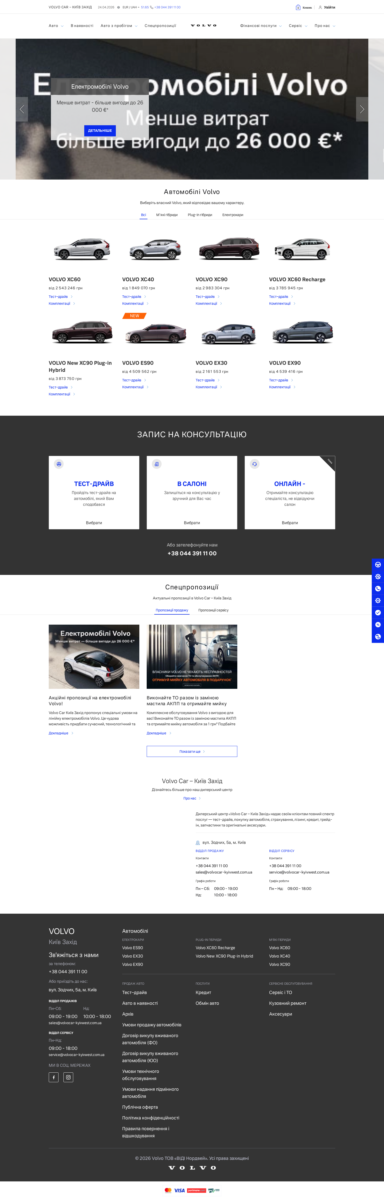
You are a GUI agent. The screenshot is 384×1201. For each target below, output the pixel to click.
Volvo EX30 (132, 956)
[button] (303, 7)
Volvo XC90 (279, 964)
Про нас (323, 25)
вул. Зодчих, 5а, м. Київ (73, 990)
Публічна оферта (140, 1107)
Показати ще (190, 751)
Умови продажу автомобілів (151, 1025)
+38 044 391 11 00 (192, 553)
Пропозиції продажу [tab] (172, 610)
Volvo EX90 (132, 964)
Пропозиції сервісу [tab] (213, 610)
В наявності (82, 25)
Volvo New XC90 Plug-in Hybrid (224, 956)
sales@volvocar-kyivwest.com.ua (224, 872)
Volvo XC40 (279, 956)
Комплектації (60, 303)
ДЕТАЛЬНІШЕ (100, 130)
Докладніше (59, 733)
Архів (127, 1014)
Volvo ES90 (132, 947)
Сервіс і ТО (280, 992)
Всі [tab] (143, 215)
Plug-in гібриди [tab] (200, 215)
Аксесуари (280, 1014)
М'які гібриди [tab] (167, 215)
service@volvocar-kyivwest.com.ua (299, 872)
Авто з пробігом (117, 25)
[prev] (22, 109)
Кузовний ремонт (287, 1003)
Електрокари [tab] (232, 215)
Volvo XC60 (279, 947)
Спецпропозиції (160, 25)
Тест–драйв (58, 297)
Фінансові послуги (258, 25)
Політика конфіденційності (150, 1118)
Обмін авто (207, 1003)
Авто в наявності (140, 1003)
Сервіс (296, 25)
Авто (54, 25)
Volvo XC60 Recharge (215, 947)
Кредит (203, 992)
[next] (362, 109)
